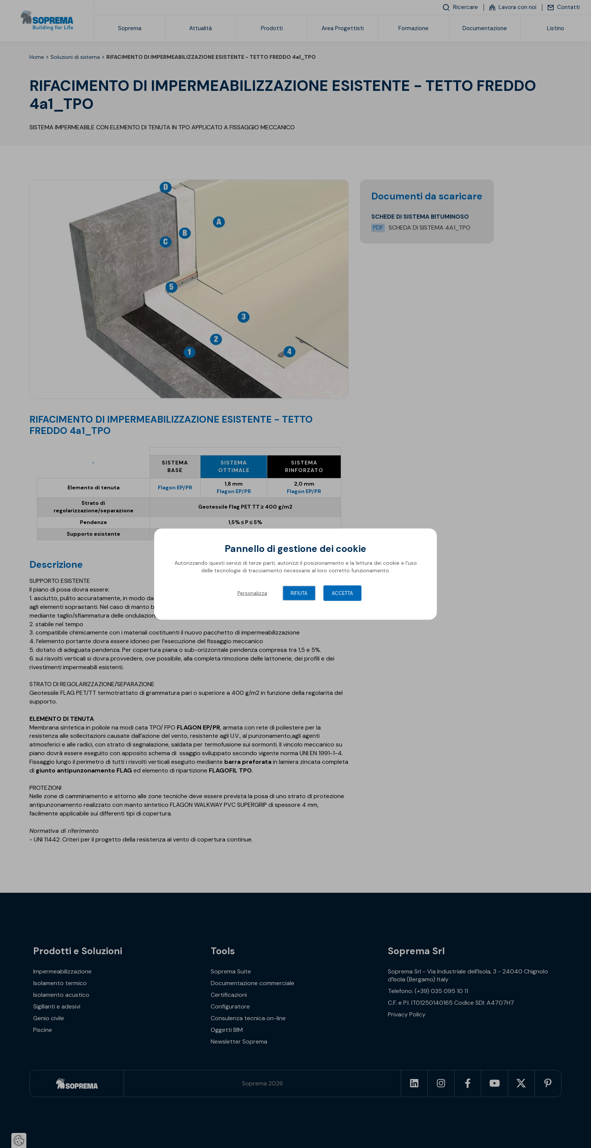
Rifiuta (299, 593)
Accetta (342, 593)
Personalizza (252, 593)
